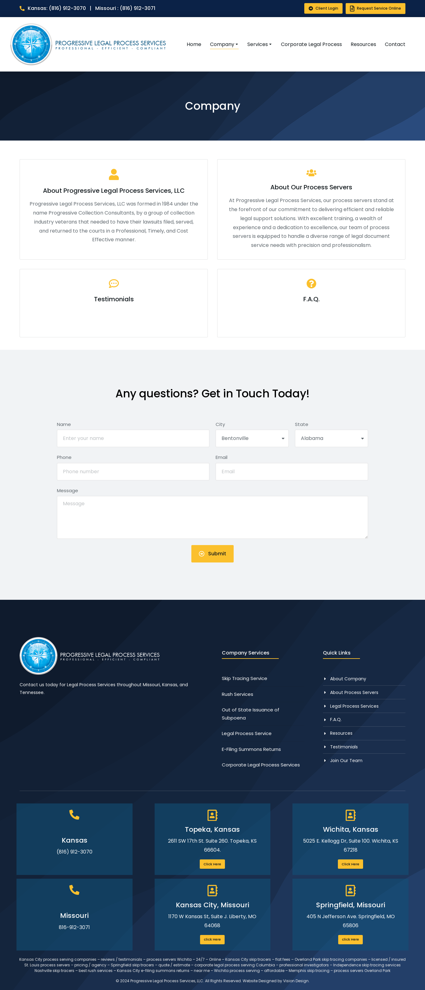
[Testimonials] (114, 303)
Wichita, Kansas (350, 829)
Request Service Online (375, 9)
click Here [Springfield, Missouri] (350, 939)
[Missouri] (74, 890)
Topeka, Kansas (212, 829)
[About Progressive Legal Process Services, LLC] (114, 209)
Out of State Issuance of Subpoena (250, 713)
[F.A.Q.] (311, 303)
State (301, 424)
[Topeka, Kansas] (212, 815)
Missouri (74, 915)
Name (64, 424)
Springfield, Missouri (350, 905)
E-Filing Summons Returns (251, 749)
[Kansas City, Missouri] (212, 890)
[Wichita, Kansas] (351, 815)
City (220, 424)
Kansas (74, 840)
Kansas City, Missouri (212, 905)
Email (221, 457)
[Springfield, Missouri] (351, 890)
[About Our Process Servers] (311, 209)
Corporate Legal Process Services (261, 764)
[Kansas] (74, 815)
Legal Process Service (247, 733)
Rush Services (237, 694)
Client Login (323, 8)
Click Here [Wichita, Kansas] (350, 864)
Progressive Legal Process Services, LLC (166, 980)
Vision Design (296, 980)
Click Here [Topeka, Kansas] (212, 864)
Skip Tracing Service (244, 678)
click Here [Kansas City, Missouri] (212, 939)
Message (67, 490)
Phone (64, 457)
